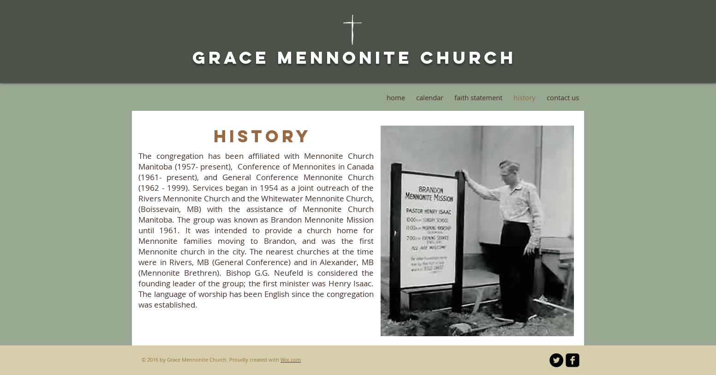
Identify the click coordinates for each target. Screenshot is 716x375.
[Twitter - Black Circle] (556, 360)
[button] (477, 231)
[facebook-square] (572, 360)
